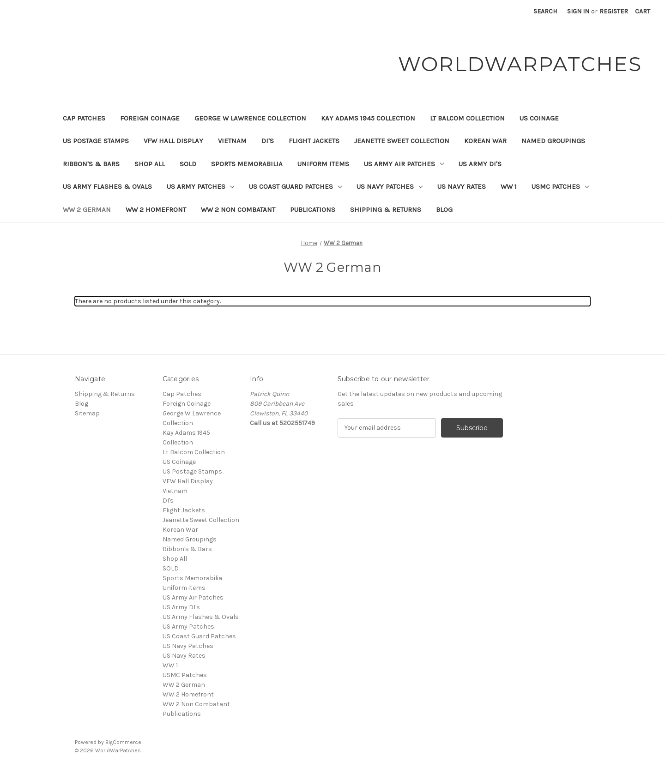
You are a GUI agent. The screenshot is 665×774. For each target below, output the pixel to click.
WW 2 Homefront (156, 209)
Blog (444, 209)
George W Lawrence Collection (250, 118)
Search (545, 11)
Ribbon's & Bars (91, 164)
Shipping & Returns (385, 209)
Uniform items (323, 164)
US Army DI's (480, 164)
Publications (312, 209)
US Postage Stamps (96, 141)
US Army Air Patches (404, 164)
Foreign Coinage (150, 118)
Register (613, 11)
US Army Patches (200, 186)
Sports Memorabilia (247, 164)
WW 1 (509, 186)
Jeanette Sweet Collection (401, 141)
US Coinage (539, 118)
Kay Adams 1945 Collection (368, 118)
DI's (267, 141)
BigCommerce (123, 742)
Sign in (578, 11)
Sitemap (87, 413)
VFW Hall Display (173, 141)
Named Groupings (553, 141)
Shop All (149, 164)
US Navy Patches (390, 186)
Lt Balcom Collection (467, 118)
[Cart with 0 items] (642, 11)
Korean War (485, 141)
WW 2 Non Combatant (238, 209)
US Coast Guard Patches (295, 186)
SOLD (188, 164)
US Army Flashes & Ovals (107, 186)
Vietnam (232, 141)
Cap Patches (84, 118)
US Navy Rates (461, 186)
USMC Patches (560, 186)
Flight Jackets (314, 141)
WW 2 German (87, 209)
